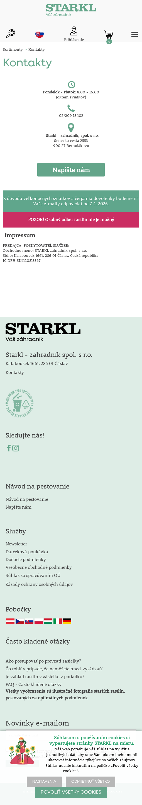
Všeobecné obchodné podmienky (39, 567)
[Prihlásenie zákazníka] (74, 34)
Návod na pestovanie (27, 499)
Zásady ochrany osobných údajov (40, 584)
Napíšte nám (18, 507)
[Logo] (71, 11)
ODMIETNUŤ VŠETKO (90, 782)
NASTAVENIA (44, 782)
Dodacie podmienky (26, 559)
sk (39, 34)
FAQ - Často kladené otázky (34, 684)
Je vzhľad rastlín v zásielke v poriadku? (45, 676)
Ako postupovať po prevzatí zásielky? (43, 661)
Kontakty (15, 372)
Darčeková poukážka (27, 551)
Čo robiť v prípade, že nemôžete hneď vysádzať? (54, 668)
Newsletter (16, 544)
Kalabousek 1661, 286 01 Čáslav (37, 363)
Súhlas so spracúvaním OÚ (33, 575)
